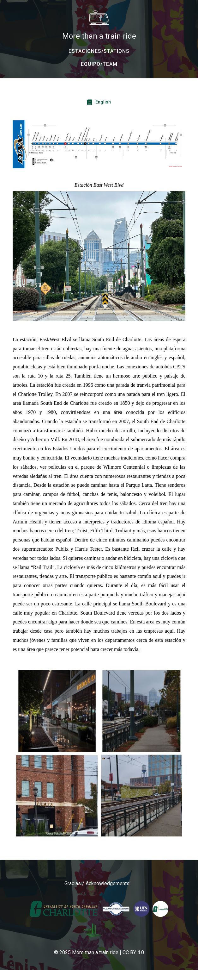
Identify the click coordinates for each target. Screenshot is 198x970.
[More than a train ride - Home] (99, 25)
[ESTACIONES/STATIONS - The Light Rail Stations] (99, 51)
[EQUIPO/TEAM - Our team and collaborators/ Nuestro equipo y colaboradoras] (99, 64)
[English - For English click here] (99, 102)
